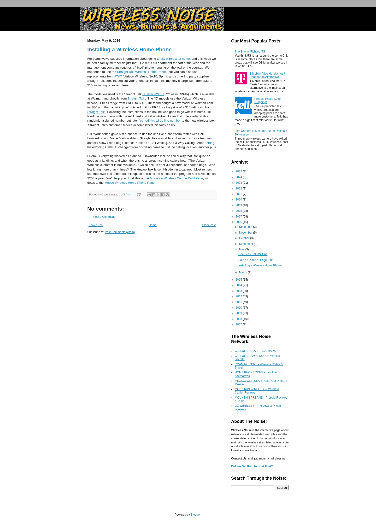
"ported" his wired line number (160, 120)
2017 (239, 216)
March (243, 272)
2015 (239, 279)
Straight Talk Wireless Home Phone (142, 72)
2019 (239, 205)
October (244, 238)
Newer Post (95, 225)
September (246, 244)
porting (209, 143)
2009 (239, 313)
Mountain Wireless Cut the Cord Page (176, 178)
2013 (239, 291)
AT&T (118, 76)
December (246, 227)
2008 (239, 319)
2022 (239, 188)
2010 (239, 307)
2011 (239, 302)
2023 (239, 182)
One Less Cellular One (252, 254)
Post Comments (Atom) (120, 232)
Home (153, 225)
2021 (239, 194)
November (246, 232)
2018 (239, 210)
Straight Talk (136, 98)
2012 (239, 296)
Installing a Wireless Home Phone (129, 50)
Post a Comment (104, 216)
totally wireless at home (173, 58)
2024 (239, 177)
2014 (239, 285)
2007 (239, 324)
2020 (239, 199)
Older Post (209, 225)
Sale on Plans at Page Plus (255, 260)
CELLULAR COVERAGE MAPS (255, 351)
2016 (239, 222)
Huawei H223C (153, 94)
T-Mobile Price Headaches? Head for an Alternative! (267, 75)
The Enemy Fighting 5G (250, 51)
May (242, 249)
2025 (239, 171)
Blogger (195, 514)
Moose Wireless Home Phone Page (130, 182)
